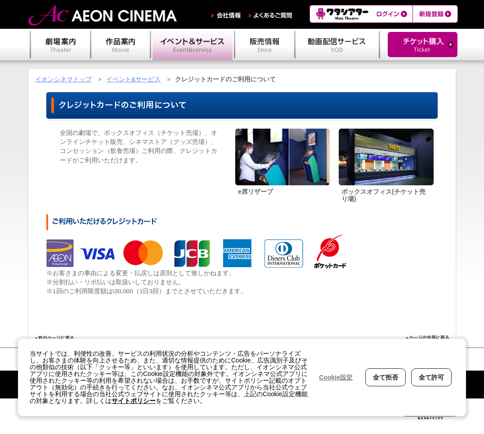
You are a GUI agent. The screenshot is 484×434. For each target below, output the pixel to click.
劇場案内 (60, 44)
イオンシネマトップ (63, 79)
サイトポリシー (134, 400)
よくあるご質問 (270, 15)
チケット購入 (422, 44)
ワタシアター (341, 14)
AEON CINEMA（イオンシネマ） (102, 15)
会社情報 (226, 15)
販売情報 (265, 44)
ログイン (392, 14)
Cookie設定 (336, 377)
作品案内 (120, 44)
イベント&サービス (133, 79)
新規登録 (435, 14)
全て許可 (431, 377)
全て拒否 (385, 377)
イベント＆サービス (192, 44)
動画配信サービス (337, 44)
